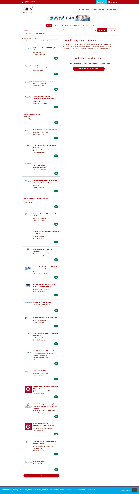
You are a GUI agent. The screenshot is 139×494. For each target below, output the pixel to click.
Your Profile (98, 9)
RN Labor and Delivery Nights (42, 302)
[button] (111, 30)
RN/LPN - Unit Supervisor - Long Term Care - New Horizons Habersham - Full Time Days (45, 406)
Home (81, 9)
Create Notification (53, 41)
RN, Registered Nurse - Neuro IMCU (44, 81)
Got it (134, 490)
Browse (55, 25)
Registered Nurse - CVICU (31, 114)
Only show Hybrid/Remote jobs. (34, 33)
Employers (112, 2)
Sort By (25, 41)
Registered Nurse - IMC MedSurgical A (45, 318)
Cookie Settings (126, 490)
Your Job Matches (75, 25)
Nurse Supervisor (38, 461)
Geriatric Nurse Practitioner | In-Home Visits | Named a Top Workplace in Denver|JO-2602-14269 (45, 353)
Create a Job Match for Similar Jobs (89, 69)
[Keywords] (41, 30)
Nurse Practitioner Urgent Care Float (45, 130)
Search (49, 25)
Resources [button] (111, 9)
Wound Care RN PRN (39, 371)
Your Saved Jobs (87, 25)
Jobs (88, 9)
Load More (41, 476)
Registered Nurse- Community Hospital (36, 198)
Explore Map (64, 25)
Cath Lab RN (37, 65)
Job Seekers (101, 2)
